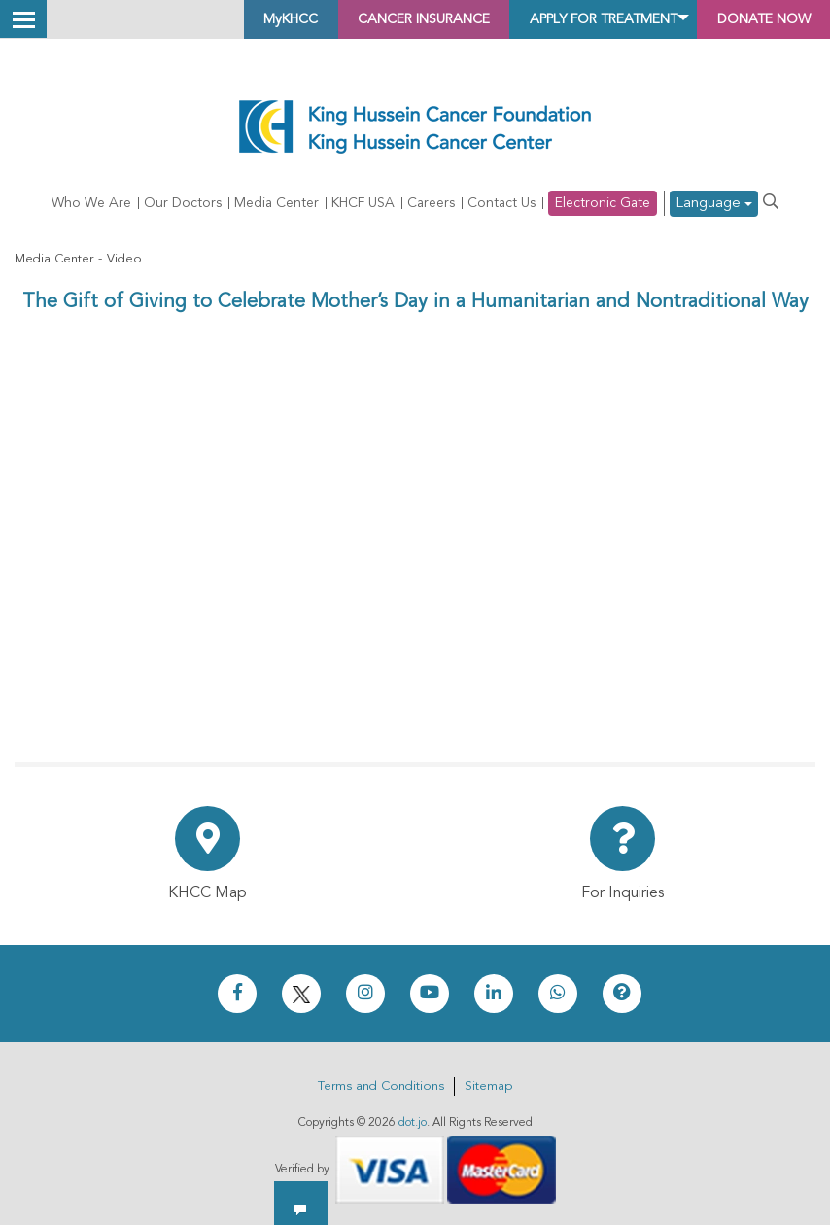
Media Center (276, 204)
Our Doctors (183, 204)
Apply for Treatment (560, 19)
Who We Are (91, 204)
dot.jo (412, 1123)
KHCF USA (363, 204)
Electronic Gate (602, 204)
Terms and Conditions (381, 1086)
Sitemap (488, 1086)
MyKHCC (192, 19)
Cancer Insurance (347, 19)
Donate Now (752, 19)
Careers (431, 204)
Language (713, 204)
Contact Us (501, 204)
